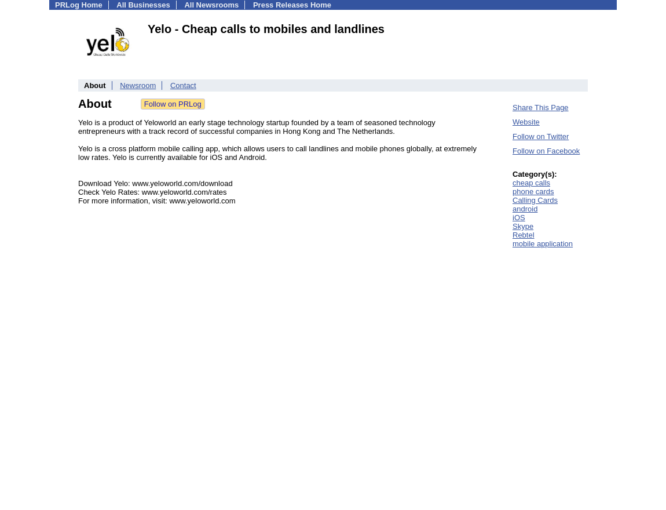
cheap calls (531, 182)
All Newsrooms (211, 5)
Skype (523, 226)
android (525, 209)
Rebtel (524, 235)
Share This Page (541, 107)
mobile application (543, 243)
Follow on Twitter (541, 136)
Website (526, 122)
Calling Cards (535, 200)
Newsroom (138, 85)
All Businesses (143, 5)
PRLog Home (79, 5)
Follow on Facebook (546, 151)
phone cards (533, 191)
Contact (183, 85)
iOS (519, 217)
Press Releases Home (292, 5)
